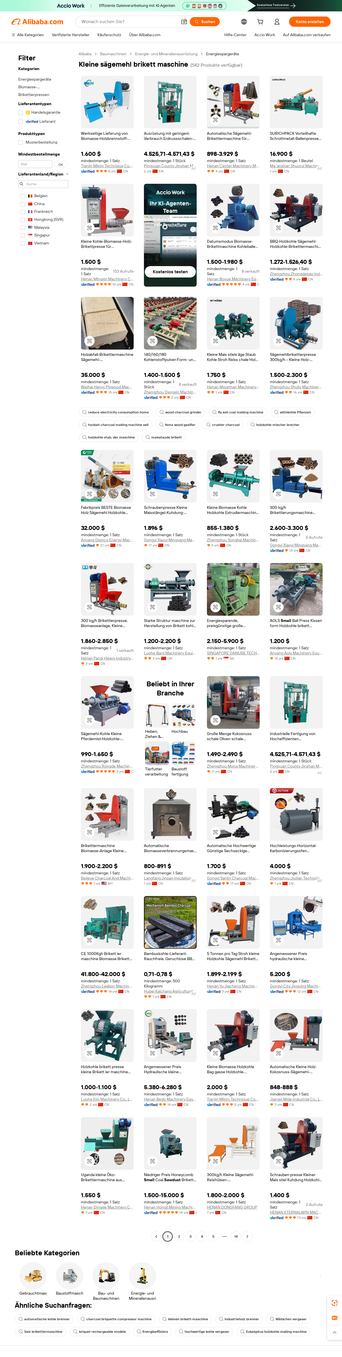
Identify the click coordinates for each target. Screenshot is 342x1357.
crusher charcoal (223, 425)
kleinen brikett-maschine (185, 1319)
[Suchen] (205, 21)
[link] (334, 1302)
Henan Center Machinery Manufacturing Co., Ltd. (233, 166)
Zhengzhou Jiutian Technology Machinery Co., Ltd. (296, 878)
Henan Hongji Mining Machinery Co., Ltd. (170, 1207)
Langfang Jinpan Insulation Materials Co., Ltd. (170, 878)
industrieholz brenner (239, 1319)
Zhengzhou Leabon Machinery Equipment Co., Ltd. (107, 986)
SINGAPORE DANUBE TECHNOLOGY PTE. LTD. (233, 653)
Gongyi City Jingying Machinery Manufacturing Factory (296, 986)
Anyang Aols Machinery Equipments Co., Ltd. (296, 653)
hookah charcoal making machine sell (115, 425)
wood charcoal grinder (180, 412)
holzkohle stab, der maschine (108, 437)
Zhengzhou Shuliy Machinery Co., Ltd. (296, 387)
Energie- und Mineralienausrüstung (166, 54)
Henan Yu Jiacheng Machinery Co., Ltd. (233, 986)
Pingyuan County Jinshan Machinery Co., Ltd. (170, 166)
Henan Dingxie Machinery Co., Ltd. (107, 1207)
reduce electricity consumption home (115, 412)
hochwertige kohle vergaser (204, 1331)
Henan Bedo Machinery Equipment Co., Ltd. (170, 1099)
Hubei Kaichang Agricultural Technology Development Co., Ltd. (170, 991)
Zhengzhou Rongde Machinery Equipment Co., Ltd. (107, 766)
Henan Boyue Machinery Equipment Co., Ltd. (233, 279)
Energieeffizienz (152, 1331)
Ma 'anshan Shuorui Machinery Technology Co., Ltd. (296, 166)
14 (236, 1236)
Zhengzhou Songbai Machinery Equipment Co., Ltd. (233, 540)
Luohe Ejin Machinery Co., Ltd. (107, 1099)
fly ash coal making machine (237, 412)
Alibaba (85, 54)
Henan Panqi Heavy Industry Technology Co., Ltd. (107, 658)
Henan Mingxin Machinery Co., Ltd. (107, 279)
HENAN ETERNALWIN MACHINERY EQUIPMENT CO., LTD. (296, 1212)
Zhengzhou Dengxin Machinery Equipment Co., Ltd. (170, 392)
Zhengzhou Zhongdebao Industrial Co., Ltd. (296, 274)
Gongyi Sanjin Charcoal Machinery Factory (233, 878)
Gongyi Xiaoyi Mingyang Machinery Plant (170, 540)
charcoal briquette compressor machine (116, 1319)
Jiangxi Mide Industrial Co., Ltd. (296, 1099)
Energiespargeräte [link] (222, 54)
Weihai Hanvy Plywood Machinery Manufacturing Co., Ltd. (107, 387)
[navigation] (43, 646)
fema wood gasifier (177, 425)
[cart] (261, 22)
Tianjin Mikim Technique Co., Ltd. (107, 166)
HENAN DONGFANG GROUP (232, 1207)
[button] (184, 21)
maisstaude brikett (164, 437)
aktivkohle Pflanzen (292, 412)
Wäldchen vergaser (288, 1319)
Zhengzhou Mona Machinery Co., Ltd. (233, 766)
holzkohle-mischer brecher (275, 425)
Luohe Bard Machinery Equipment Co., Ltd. (170, 653)
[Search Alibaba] (129, 22)
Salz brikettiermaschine (40, 1331)
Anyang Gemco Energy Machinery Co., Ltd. (107, 540)
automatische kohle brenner (44, 1319)
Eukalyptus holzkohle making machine (273, 1331)
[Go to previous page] (156, 1236)
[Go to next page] (247, 1236)
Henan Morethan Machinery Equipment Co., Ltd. (233, 387)
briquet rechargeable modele (99, 1331)
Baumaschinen (113, 54)
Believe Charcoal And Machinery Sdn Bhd (107, 878)
